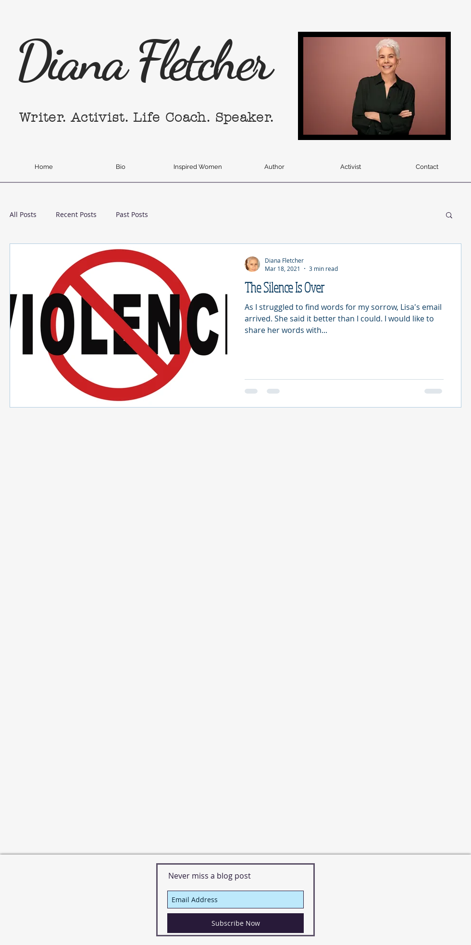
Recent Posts (76, 214)
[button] (449, 216)
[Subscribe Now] (235, 923)
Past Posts (132, 214)
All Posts (23, 214)
